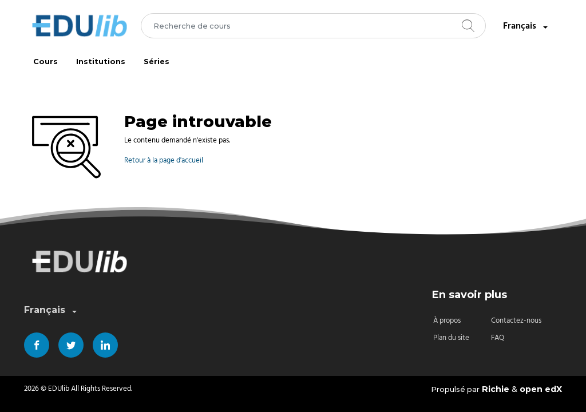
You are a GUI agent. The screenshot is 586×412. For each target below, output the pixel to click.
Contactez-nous (516, 320)
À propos (447, 320)
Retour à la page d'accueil (163, 160)
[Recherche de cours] (313, 25)
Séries (156, 61)
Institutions (100, 61)
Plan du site (451, 338)
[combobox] (313, 25)
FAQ (497, 338)
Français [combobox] (526, 26)
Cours (45, 61)
